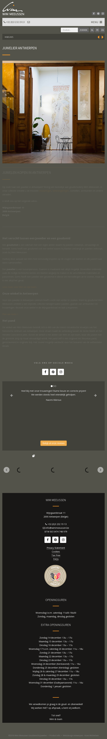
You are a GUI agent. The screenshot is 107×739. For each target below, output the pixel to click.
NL (92, 30)
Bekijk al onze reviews (53, 443)
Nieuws (9, 37)
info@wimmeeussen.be (57, 527)
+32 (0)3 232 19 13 (15, 22)
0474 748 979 (60, 531)
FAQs (56, 559)
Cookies (56, 551)
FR (97, 30)
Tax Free (55, 555)
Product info (54, 735)
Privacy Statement (56, 547)
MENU (97, 22)
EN (102, 30)
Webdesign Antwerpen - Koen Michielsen (81, 735)
